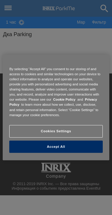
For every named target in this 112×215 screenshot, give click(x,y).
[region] (56, 107)
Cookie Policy (64, 99)
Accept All (56, 146)
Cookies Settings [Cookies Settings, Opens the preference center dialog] (56, 131)
